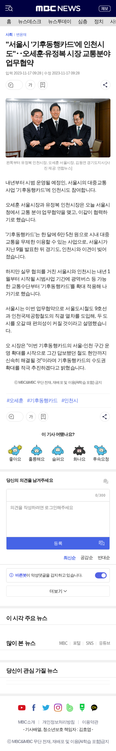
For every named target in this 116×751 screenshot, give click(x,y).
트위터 (46, 707)
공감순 (86, 557)
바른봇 (17, 575)
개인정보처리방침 (58, 722)
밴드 (70, 707)
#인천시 (70, 400)
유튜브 (22, 707)
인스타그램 (58, 707)
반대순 (104, 557)
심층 (82, 21)
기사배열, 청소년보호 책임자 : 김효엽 (58, 729)
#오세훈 (15, 400)
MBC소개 (26, 722)
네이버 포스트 (82, 707)
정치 (98, 21)
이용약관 (90, 722)
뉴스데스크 (29, 21)
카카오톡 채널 (94, 707)
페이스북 (34, 707)
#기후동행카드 (42, 400)
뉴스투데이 (59, 21)
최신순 (69, 557)
